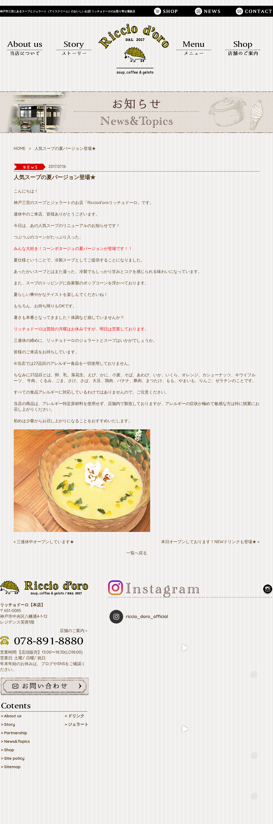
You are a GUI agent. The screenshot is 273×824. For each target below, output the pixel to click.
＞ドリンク (74, 715)
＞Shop (7, 749)
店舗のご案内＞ (74, 630)
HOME (19, 148)
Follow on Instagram (191, 716)
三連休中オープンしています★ (45, 541)
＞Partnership (13, 732)
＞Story (7, 724)
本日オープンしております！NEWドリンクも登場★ (208, 541)
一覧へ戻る (136, 552)
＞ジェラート (76, 724)
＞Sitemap (10, 766)
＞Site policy (12, 758)
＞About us (11, 715)
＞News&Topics (15, 741)
